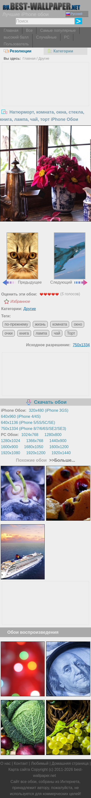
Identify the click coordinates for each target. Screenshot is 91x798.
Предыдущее (22, 258)
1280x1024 (10, 441)
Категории (60, 51)
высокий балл (16, 37)
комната (59, 324)
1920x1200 (35, 453)
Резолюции (17, 51)
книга (24, 333)
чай (57, 333)
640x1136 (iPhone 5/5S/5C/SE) (28, 422)
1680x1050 (33, 447)
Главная (11, 30)
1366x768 (34, 441)
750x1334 (81, 345)
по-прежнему (16, 324)
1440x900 (57, 441)
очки (9, 333)
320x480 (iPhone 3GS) (48, 410)
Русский (74, 14)
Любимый (40, 763)
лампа (41, 333)
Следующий (69, 258)
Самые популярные (57, 30)
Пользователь (16, 44)
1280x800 (52, 435)
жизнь (40, 324)
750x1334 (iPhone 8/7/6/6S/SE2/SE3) (33, 429)
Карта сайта (19, 769)
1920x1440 (61, 453)
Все (29, 30)
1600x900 (9, 447)
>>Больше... (61, 460)
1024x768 (29, 435)
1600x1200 (58, 447)
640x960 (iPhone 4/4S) (21, 416)
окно (78, 324)
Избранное (20, 301)
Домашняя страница (70, 763)
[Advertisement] (45, 99)
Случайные (46, 37)
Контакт (21, 763)
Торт (71, 333)
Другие (43, 58)
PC (66, 37)
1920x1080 (10, 453)
